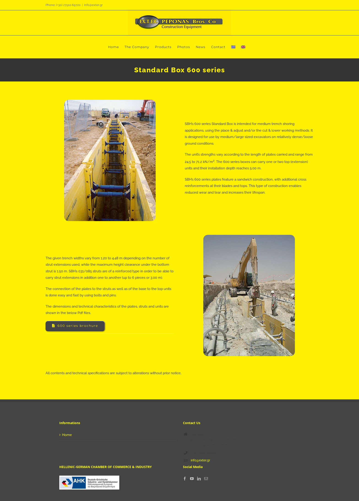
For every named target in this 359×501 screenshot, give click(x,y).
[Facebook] (185, 478)
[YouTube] (192, 478)
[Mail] (206, 478)
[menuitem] (233, 46)
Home (67, 435)
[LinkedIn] (199, 478)
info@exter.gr (93, 5)
